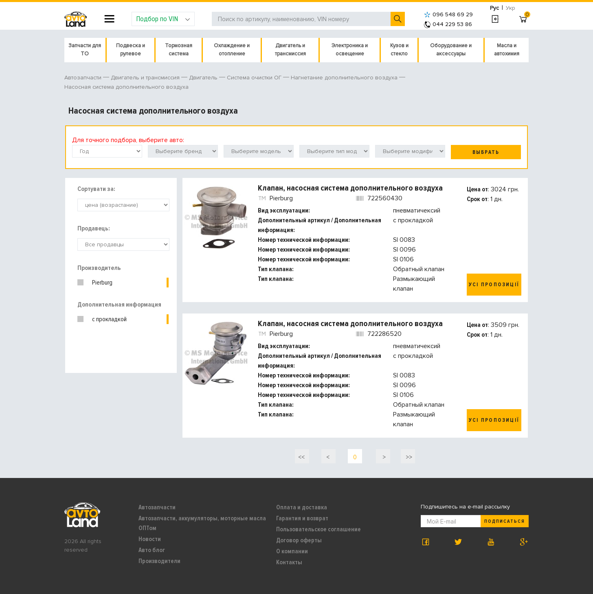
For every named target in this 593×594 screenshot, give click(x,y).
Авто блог (151, 550)
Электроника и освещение (350, 49)
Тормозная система (178, 49)
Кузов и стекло (399, 49)
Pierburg (102, 282)
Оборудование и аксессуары (451, 49)
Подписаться (504, 521)
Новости (149, 539)
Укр (510, 7)
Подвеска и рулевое (130, 49)
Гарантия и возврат (302, 518)
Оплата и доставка (301, 507)
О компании (292, 551)
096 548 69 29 (448, 14)
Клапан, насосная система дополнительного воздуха (350, 188)
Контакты (289, 562)
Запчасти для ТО (84, 49)
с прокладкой (109, 319)
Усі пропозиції (494, 284)
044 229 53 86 (448, 24)
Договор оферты (299, 540)
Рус (494, 7)
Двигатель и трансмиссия (290, 49)
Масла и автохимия (506, 49)
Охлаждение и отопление (232, 49)
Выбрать (485, 152)
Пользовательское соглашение (318, 529)
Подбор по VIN (163, 18)
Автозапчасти (157, 507)
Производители (159, 561)
